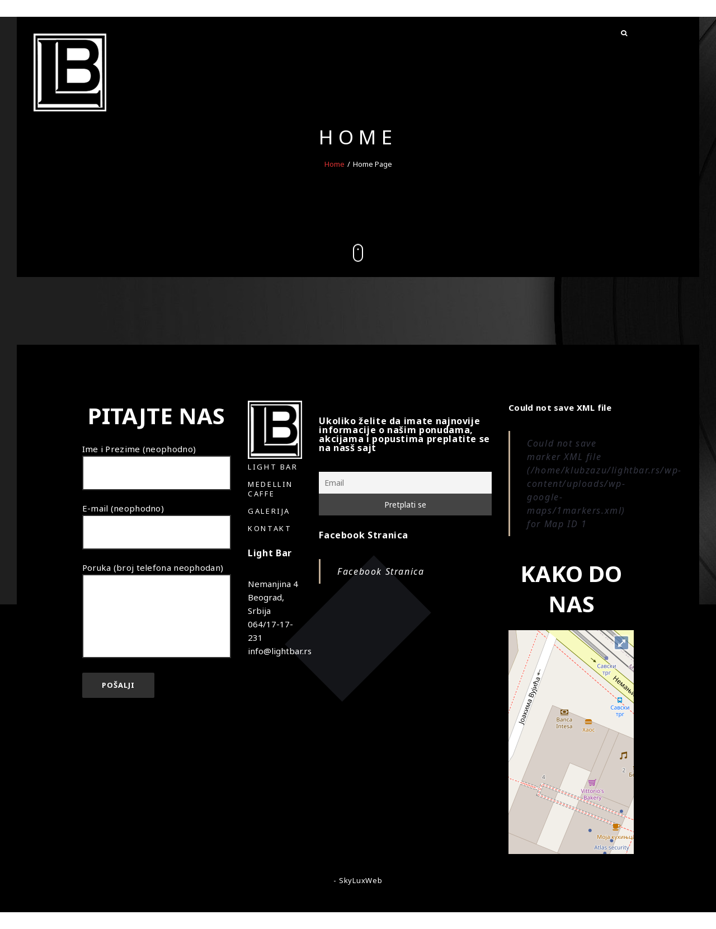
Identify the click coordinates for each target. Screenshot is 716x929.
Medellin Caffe (270, 488)
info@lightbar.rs (280, 650)
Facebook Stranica (363, 535)
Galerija (269, 511)
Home (334, 163)
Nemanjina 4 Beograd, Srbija (273, 597)
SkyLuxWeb (361, 880)
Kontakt (269, 528)
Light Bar (273, 467)
